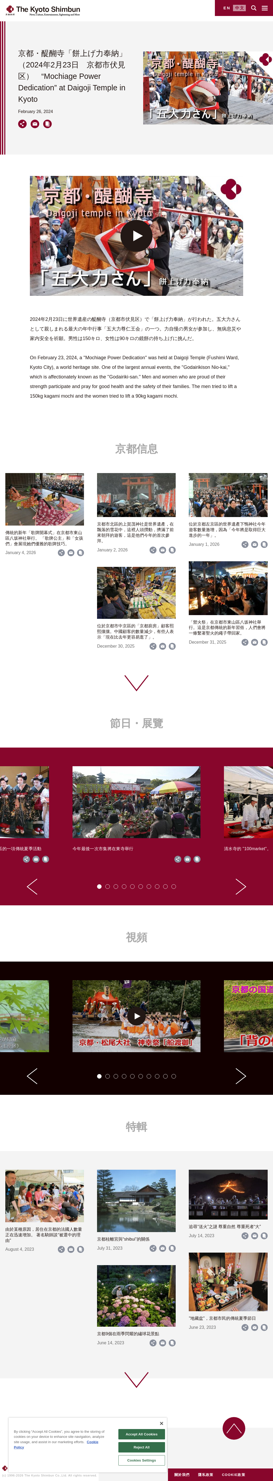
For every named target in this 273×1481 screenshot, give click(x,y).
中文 (240, 8)
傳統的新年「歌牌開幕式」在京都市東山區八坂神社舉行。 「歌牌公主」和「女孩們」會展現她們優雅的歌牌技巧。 (44, 538)
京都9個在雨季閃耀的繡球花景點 (128, 1333)
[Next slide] (241, 887)
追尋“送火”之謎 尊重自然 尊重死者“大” (225, 1226)
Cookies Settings (141, 1460)
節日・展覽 (136, 723)
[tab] (99, 886)
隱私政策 (205, 1475)
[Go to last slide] (32, 887)
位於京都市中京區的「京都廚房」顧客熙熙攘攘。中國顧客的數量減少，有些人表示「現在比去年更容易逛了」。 (135, 631)
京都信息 (136, 448)
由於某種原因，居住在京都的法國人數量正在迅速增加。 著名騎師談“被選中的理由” (43, 1235)
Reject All (142, 1447)
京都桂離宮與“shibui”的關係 (123, 1239)
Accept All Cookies (142, 1434)
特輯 (136, 1126)
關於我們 (182, 1475)
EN (227, 8)
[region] (88, 1445)
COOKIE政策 (233, 1475)
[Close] (161, 1423)
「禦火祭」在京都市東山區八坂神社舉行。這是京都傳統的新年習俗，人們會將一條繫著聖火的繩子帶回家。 (227, 628)
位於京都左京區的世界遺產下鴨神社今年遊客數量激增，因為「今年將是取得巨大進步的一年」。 (227, 530)
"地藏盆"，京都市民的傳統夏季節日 (222, 1318)
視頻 (136, 937)
